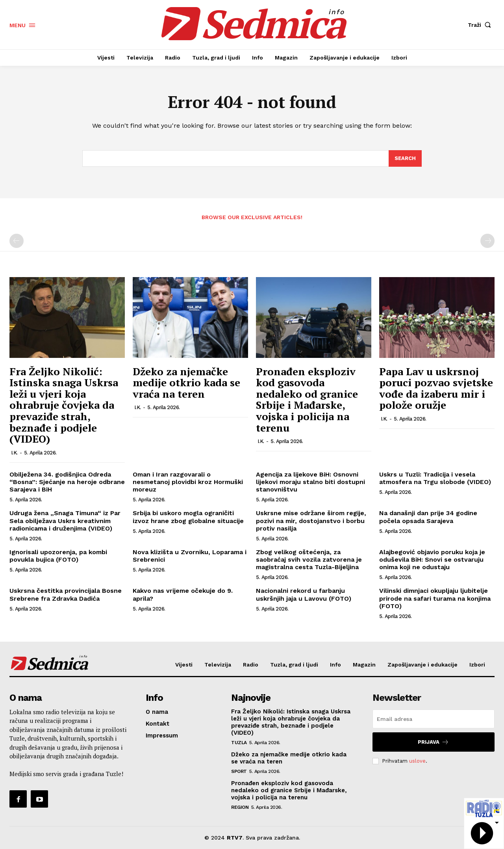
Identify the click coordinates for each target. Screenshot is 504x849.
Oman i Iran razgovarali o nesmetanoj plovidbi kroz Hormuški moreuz (188, 482)
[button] (481, 25)
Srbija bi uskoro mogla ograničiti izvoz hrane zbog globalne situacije (188, 516)
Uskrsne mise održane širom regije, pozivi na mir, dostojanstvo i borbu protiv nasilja (311, 520)
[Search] (405, 158)
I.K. (14, 453)
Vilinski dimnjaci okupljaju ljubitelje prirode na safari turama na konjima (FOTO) (435, 598)
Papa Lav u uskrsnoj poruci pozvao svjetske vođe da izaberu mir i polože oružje (436, 388)
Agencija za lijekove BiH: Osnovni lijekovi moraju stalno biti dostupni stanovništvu (310, 482)
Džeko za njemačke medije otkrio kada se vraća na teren (186, 382)
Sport (239, 771)
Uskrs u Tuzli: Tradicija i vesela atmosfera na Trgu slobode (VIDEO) (435, 478)
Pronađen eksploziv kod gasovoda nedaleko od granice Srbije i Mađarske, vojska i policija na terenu (307, 399)
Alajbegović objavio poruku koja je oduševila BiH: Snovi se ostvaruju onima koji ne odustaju (432, 559)
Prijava (433, 742)
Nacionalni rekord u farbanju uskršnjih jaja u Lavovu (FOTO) (303, 594)
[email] (433, 718)
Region (239, 807)
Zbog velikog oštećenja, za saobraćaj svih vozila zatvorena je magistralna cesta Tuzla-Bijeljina (309, 559)
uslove (417, 761)
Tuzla (239, 742)
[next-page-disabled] (487, 241)
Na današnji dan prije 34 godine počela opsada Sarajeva (428, 516)
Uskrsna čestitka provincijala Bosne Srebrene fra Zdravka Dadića (65, 594)
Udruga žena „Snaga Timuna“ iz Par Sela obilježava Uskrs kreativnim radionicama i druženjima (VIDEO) (64, 520)
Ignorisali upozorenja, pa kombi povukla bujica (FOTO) (58, 555)
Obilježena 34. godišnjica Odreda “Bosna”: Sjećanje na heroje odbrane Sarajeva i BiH (67, 482)
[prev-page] (16, 241)
